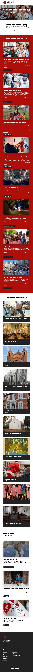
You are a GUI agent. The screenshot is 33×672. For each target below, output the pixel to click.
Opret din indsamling (8, 257)
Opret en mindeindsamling (9, 226)
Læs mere (5, 67)
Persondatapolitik (16, 655)
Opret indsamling (7, 70)
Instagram (5, 656)
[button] (16, 56)
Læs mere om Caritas (8, 567)
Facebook (5, 652)
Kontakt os (6, 624)
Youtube (5, 660)
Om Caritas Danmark (15, 653)
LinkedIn (5, 658)
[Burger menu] (27, 2)
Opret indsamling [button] (16, 15)
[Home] (8, 2)
